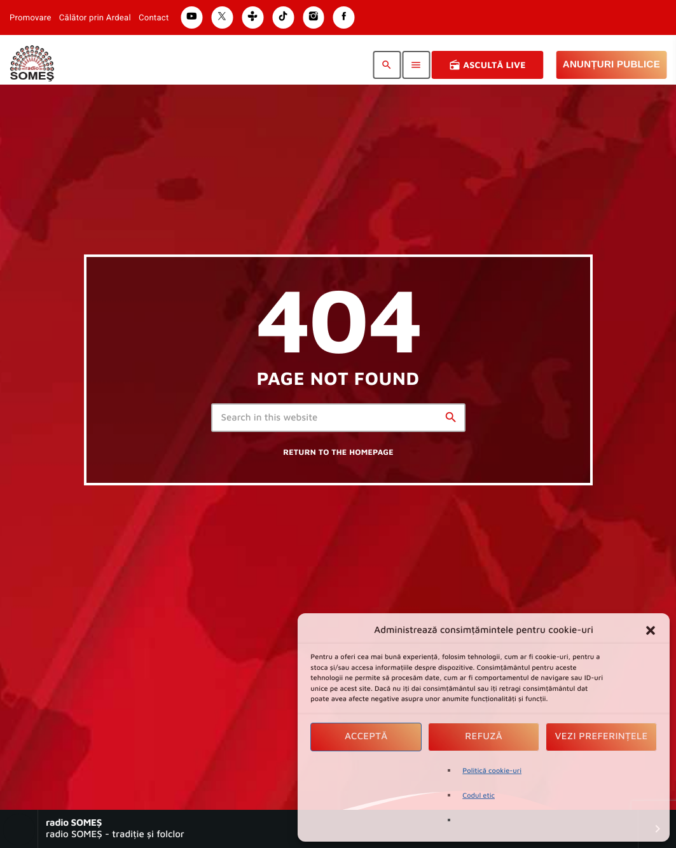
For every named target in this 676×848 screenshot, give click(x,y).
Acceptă (366, 736)
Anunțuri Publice (611, 64)
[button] (650, 630)
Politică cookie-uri (491, 771)
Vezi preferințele (601, 736)
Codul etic (478, 795)
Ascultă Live (487, 65)
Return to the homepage (338, 452)
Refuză (483, 736)
